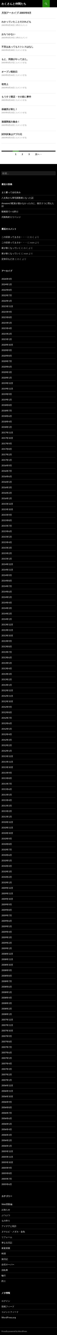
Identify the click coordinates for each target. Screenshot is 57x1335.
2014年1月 (7, 619)
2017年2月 (7, 454)
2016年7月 (7, 471)
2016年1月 (7, 498)
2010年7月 (7, 849)
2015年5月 (7, 536)
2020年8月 (7, 355)
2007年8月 (7, 1041)
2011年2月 (7, 811)
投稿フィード (8, 1306)
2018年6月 (7, 416)
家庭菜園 (6, 1248)
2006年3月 (7, 1135)
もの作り (6, 1220)
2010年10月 (7, 833)
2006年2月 (7, 1140)
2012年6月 (7, 723)
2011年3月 (7, 805)
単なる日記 (7, 1242)
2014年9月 (7, 575)
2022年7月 (7, 295)
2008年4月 (7, 997)
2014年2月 (7, 613)
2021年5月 (7, 322)
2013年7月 (7, 652)
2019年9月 (7, 394)
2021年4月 (7, 328)
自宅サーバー (8, 1264)
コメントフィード (10, 1312)
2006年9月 (7, 1102)
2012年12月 (7, 690)
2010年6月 (7, 855)
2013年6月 (7, 657)
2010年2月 (7, 877)
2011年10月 (7, 767)
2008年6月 (7, 986)
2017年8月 (7, 449)
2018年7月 (7, 410)
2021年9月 (7, 311)
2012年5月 (7, 728)
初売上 (5, 84)
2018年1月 (7, 427)
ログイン (6, 1301)
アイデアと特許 (9, 1226)
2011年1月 (7, 816)
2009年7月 (7, 915)
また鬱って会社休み (11, 192)
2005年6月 (7, 1184)
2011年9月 (7, 772)
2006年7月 (7, 1113)
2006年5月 (7, 1124)
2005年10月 (7, 1162)
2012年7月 (7, 718)
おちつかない (8, 34)
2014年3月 (7, 608)
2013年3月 (7, 674)
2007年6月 (7, 1052)
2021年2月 (7, 333)
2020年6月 (7, 366)
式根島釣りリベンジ (11, 217)
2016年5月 (7, 482)
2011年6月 (7, 789)
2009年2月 (7, 942)
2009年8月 (7, 910)
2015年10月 (7, 509)
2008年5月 (7, 992)
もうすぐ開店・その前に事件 (16, 96)
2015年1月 (7, 558)
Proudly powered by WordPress (14, 1331)
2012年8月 (7, 712)
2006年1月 (7, 1145)
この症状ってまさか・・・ (14, 237)
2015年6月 (7, 531)
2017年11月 (7, 432)
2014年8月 (7, 580)
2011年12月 (7, 756)
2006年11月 (7, 1091)
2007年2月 (7, 1074)
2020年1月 (7, 377)
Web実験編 (7, 1204)
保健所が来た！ (9, 109)
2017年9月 (7, 443)
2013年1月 (7, 685)
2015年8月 (7, 520)
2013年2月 (7, 679)
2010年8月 (7, 844)
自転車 (5, 1270)
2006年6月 (7, 1118)
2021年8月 (7, 317)
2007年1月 (7, 1080)
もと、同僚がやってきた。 (15, 59)
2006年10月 (7, 1096)
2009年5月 (7, 926)
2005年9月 (7, 1167)
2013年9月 (7, 641)
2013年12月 (7, 624)
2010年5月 (7, 860)
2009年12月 (7, 888)
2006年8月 (7, 1107)
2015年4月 (7, 542)
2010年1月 (7, 882)
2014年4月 (7, 602)
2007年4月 (7, 1063)
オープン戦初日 (9, 71)
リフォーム (7, 1237)
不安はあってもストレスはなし (17, 46)
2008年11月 (7, 959)
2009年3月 (7, 937)
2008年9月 (7, 970)
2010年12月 (7, 822)
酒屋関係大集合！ (11, 121)
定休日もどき (8, 259)
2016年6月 (7, 476)
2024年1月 (7, 284)
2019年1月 (7, 399)
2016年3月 (7, 487)
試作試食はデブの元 (12, 134)
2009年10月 (7, 899)
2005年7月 (7, 1178)
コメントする (21, 50)
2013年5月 (7, 663)
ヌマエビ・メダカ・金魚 (13, 1231)
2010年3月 (7, 871)
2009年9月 (7, 904)
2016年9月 (7, 465)
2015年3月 (7, 547)
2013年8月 (7, 646)
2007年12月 (7, 1019)
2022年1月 (7, 300)
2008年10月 (7, 964)
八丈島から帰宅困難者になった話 (17, 197)
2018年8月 (7, 405)
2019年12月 (7, 383)
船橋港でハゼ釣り (10, 211)
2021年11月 (7, 306)
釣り (4, 1281)
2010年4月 (7, 866)
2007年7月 (7, 1047)
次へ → (38, 154)
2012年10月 (7, 701)
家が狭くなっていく (11, 248)
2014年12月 (7, 564)
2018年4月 (7, 421)
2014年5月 (7, 597)
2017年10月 (7, 438)
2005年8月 (7, 1173)
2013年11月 (7, 630)
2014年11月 (7, 569)
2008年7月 (7, 981)
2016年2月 (7, 493)
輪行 (4, 1275)
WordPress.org (9, 1317)
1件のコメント (22, 37)
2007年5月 (7, 1058)
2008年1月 (7, 1014)
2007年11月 (7, 1025)
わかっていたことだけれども (16, 21)
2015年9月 (7, 514)
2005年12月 (7, 1151)
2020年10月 (7, 344)
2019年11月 (7, 388)
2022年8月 (7, 290)
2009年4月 (7, 931)
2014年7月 (7, 586)
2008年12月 (7, 953)
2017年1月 (7, 460)
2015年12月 (7, 504)
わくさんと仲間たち (14, 3)
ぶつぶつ (6, 1215)
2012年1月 (7, 750)
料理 (4, 1253)
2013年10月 (7, 635)
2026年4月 (7, 279)
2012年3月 (7, 739)
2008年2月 (7, 1008)
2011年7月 (7, 783)
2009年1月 (7, 948)
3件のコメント (22, 25)
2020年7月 (7, 361)
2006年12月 (7, 1085)
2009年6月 (7, 921)
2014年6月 (7, 591)
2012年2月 (7, 745)
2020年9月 (7, 350)
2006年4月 (7, 1129)
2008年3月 (7, 1003)
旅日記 (5, 1259)
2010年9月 (7, 838)
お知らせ (6, 1209)
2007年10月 (7, 1030)
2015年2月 (7, 553)
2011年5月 (7, 794)
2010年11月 (7, 827)
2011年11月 (7, 761)
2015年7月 (7, 525)
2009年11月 (7, 893)
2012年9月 (7, 707)
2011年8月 (7, 778)
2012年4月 (7, 734)
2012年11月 (7, 696)
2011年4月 (7, 800)
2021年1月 (7, 339)
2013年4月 (7, 668)
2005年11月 (7, 1156)
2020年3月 (7, 372)
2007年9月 (7, 1036)
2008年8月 (7, 975)
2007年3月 (7, 1069)
